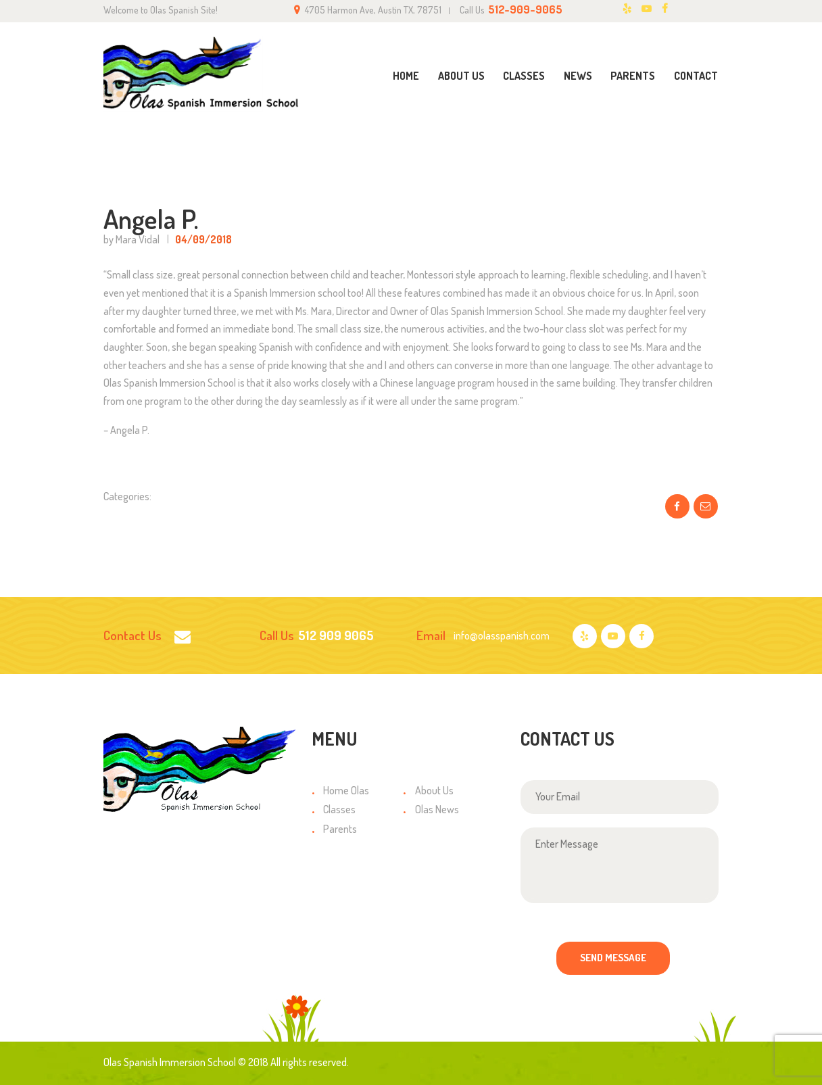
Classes (339, 809)
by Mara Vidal (132, 239)
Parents (340, 829)
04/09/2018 (203, 239)
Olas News (437, 809)
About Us (434, 790)
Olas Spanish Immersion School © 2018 (185, 1062)
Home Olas (346, 790)
